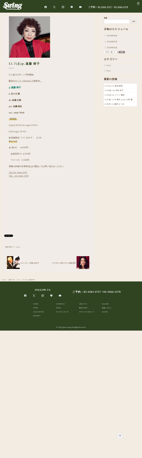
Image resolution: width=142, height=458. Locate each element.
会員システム (106, 308)
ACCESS (105, 312)
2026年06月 (112, 47)
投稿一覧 (12, 280)
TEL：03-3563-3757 (19, 176)
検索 (105, 18)
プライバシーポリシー (86, 312)
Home (4, 280)
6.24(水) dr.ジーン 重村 (115, 95)
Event (12, 68)
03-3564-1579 (122, 7)
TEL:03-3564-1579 (18, 172)
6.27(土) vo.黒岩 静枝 (114, 86)
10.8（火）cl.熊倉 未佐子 (29, 263)
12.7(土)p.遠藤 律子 (29, 280)
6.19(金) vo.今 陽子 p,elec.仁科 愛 (119, 99)
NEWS (35, 308)
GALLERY (105, 304)
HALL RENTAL (38, 312)
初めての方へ (83, 308)
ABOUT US (83, 304)
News (109, 71)
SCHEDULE (60, 304)
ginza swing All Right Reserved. (74, 327)
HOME (35, 304)
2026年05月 (112, 41)
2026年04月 (112, 35)
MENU (58, 308)
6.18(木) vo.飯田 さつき (114, 104)
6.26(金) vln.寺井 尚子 (114, 90)
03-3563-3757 (105, 7)
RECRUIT (36, 316)
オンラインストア (62, 312)
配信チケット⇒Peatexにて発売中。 (25, 80)
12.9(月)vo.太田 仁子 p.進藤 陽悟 (64, 263)
